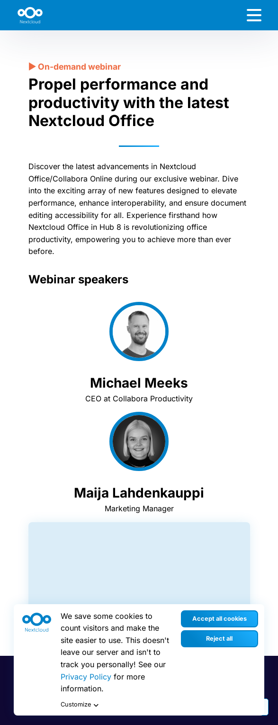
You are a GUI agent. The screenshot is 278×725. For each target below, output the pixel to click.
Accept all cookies (219, 618)
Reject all (219, 638)
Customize (81, 705)
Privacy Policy (86, 676)
